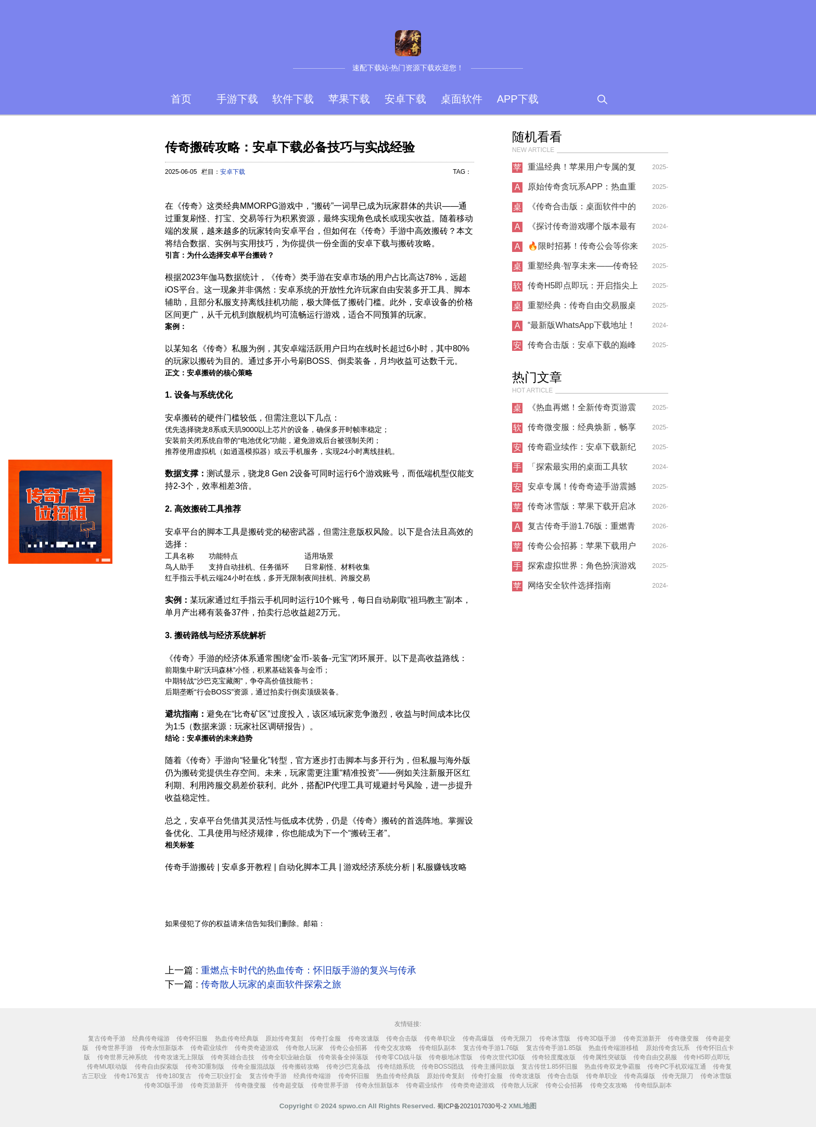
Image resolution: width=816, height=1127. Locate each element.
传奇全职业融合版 (287, 1057)
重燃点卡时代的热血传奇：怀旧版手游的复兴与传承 (308, 970)
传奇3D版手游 (596, 1038)
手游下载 (237, 99)
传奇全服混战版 (253, 1066)
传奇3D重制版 (204, 1066)
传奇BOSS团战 (443, 1066)
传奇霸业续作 (209, 1048)
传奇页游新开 (642, 1038)
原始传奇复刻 (284, 1038)
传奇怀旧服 (192, 1038)
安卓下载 (405, 99)
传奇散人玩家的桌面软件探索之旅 (271, 984)
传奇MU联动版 (107, 1066)
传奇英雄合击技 (232, 1057)
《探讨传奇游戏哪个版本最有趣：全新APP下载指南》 (582, 229)
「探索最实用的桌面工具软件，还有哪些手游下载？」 (578, 469)
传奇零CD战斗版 (398, 1057)
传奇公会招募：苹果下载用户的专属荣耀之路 (582, 548)
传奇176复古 (131, 1076)
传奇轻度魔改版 (554, 1057)
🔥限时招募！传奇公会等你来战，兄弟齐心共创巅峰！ (583, 249)
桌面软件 (461, 99)
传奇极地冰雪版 (451, 1057)
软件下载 (293, 99)
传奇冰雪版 (554, 1038)
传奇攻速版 (363, 1038)
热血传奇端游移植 (614, 1048)
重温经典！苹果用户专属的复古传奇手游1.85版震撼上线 (582, 169)
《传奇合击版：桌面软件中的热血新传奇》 (582, 209)
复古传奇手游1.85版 (554, 1048)
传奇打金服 (325, 1038)
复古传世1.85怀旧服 (549, 1066)
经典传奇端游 (151, 1038)
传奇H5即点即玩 (706, 1057)
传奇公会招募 (348, 1048)
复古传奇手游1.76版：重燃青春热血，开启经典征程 (581, 529)
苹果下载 (349, 99)
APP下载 (518, 99)
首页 (181, 99)
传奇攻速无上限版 (179, 1057)
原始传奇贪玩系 (668, 1048)
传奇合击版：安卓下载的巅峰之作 (582, 347)
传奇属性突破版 (605, 1057)
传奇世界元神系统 (122, 1057)
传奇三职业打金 (220, 1076)
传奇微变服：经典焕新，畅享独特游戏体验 (582, 430)
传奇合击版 (401, 1038)
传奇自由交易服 (655, 1057)
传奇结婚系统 (396, 1066)
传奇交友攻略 (393, 1048)
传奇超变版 (288, 1085)
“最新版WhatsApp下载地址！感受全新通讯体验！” (581, 328)
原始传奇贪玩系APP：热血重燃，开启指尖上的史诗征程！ (582, 189)
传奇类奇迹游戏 (256, 1048)
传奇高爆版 (478, 1038)
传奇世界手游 (114, 1048)
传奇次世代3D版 (502, 1057)
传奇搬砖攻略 (301, 1066)
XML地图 (522, 1106)
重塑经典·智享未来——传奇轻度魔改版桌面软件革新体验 (583, 268)
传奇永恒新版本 (162, 1048)
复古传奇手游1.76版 (491, 1048)
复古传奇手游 (106, 1038)
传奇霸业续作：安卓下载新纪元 (582, 449)
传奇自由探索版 (156, 1066)
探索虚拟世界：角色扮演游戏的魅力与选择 (582, 568)
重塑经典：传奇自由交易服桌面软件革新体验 (582, 308)
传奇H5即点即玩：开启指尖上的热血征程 (583, 288)
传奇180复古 (174, 1076)
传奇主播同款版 (493, 1066)
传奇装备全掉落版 (343, 1057)
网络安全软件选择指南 (569, 585)
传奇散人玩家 (304, 1048)
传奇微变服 (683, 1038)
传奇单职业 (439, 1038)
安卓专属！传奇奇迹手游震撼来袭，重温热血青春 (582, 489)
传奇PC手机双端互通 (676, 1066)
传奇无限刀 (516, 1038)
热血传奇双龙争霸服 (612, 1066)
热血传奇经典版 (237, 1038)
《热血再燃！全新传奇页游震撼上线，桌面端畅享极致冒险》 (582, 410)
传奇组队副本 (437, 1048)
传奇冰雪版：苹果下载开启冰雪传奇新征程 (582, 509)
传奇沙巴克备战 (348, 1066)
